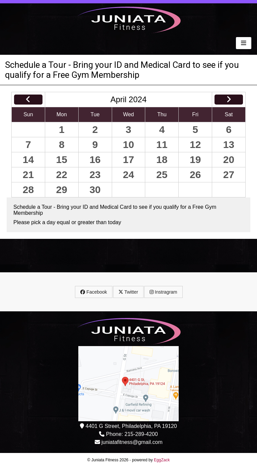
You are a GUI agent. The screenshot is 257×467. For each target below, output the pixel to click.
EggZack (162, 460)
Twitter (128, 292)
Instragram (163, 292)
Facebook (93, 292)
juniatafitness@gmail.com (132, 442)
